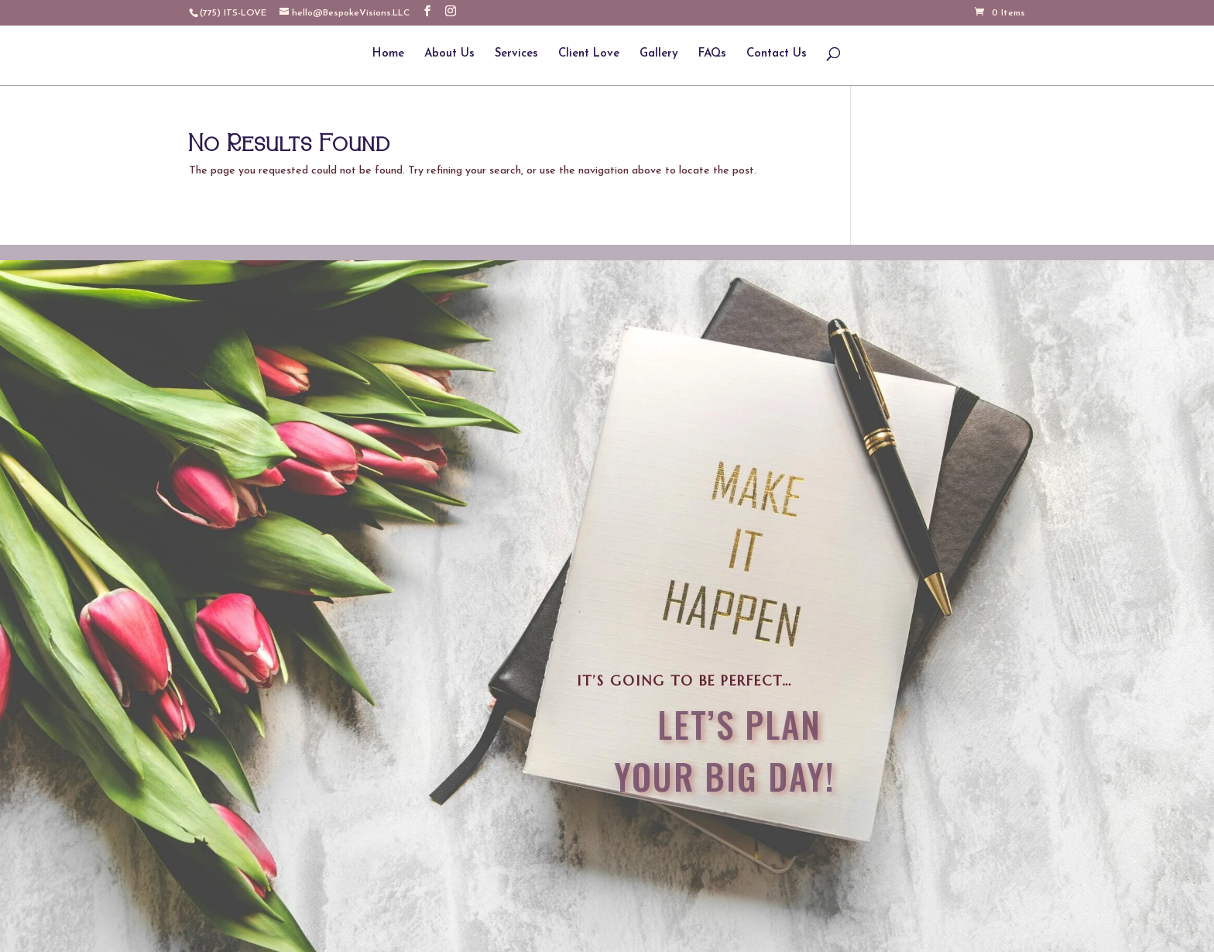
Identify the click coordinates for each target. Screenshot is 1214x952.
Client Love (588, 54)
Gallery (659, 54)
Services (516, 54)
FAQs (712, 54)
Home (388, 54)
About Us (449, 54)
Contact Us (776, 54)
